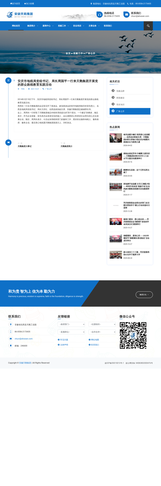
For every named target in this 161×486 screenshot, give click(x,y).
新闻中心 (47, 26)
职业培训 (77, 26)
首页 (68, 53)
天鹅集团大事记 (25, 146)
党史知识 (118, 104)
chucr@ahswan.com (24, 339)
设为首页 (15, 3)
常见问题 (63, 340)
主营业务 (93, 26)
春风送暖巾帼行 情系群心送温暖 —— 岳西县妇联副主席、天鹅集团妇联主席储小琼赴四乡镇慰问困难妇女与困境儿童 (136, 138)
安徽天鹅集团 (25, 363)
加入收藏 (29, 3)
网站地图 (94, 340)
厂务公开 (48, 89)
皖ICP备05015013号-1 (114, 363)
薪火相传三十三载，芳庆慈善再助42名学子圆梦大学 (136, 253)
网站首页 (16, 26)
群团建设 (118, 97)
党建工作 (62, 26)
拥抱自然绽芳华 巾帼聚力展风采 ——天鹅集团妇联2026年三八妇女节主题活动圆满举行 (136, 156)
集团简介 (31, 26)
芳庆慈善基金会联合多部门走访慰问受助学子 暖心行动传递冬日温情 (136, 205)
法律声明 (63, 345)
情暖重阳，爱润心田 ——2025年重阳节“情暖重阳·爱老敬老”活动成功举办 (136, 238)
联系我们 (108, 26)
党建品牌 (118, 90)
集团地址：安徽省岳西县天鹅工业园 (107, 3)
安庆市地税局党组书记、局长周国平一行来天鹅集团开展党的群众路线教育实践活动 (58, 82)
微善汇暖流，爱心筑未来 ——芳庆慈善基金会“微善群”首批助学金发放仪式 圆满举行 (136, 221)
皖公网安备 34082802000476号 (139, 363)
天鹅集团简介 (66, 146)
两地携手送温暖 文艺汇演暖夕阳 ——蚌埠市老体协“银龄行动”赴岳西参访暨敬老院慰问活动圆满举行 (136, 187)
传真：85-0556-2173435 (139, 3)
